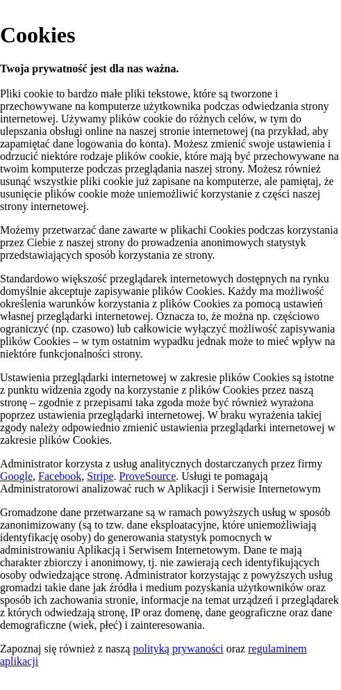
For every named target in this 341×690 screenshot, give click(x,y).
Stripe (100, 476)
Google (16, 476)
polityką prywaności (178, 649)
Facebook (59, 476)
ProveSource (147, 476)
